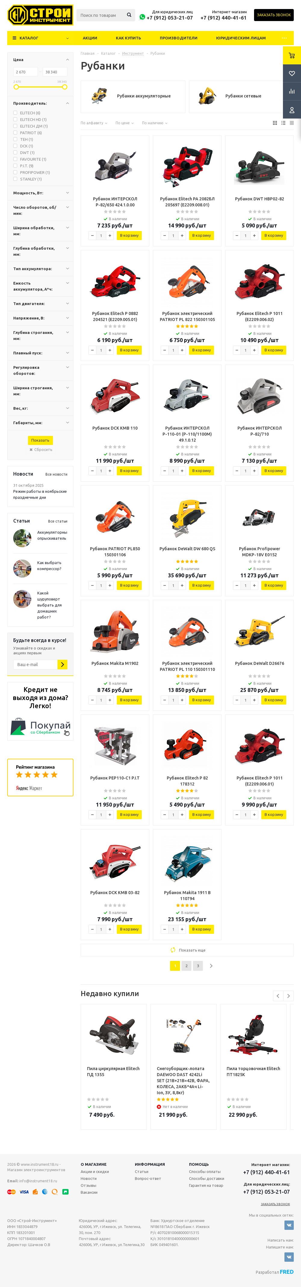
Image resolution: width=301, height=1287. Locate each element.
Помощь (199, 1164)
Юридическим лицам (241, 38)
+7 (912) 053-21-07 (170, 17)
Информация (150, 1164)
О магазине (94, 1164)
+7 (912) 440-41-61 (223, 17)
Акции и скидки (95, 1171)
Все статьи (57, 521)
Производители (178, 38)
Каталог (29, 38)
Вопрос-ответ (148, 1178)
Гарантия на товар (206, 1185)
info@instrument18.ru (38, 1181)
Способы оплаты (205, 1171)
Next (288, 996)
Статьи (141, 1171)
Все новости (56, 474)
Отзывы (88, 1185)
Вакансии (89, 1192)
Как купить (128, 38)
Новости (89, 1178)
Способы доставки (206, 1178)
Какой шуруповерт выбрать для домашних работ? (49, 605)
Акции (90, 38)
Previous (278, 996)
